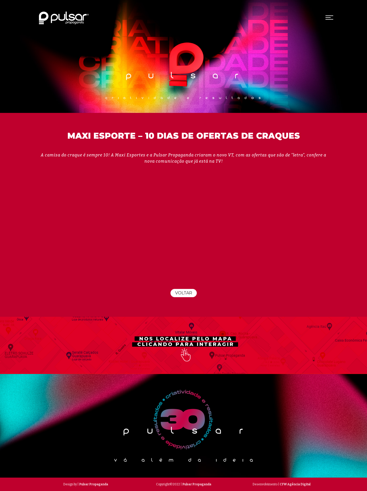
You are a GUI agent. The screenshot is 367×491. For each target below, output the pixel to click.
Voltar (183, 292)
